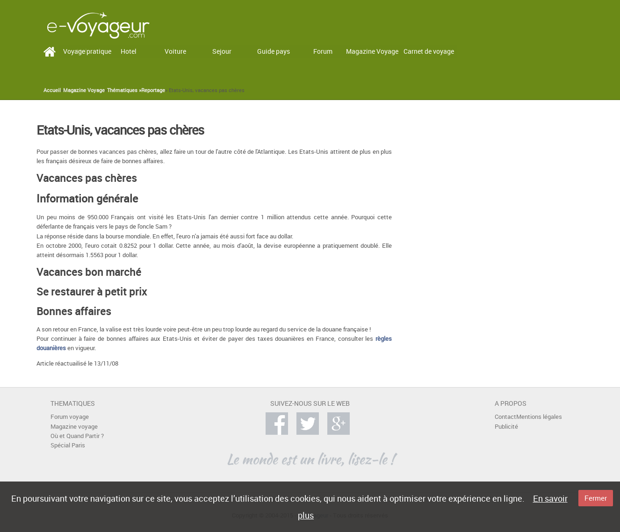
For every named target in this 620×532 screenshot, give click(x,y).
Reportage (153, 90)
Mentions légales (539, 417)
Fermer (595, 498)
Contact (505, 417)
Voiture (175, 51)
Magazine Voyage (372, 51)
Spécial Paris (67, 445)
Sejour (221, 51)
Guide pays (273, 51)
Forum (322, 51)
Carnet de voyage (429, 51)
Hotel (129, 51)
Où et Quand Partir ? (77, 436)
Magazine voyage (74, 427)
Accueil (52, 90)
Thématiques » (124, 90)
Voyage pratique (87, 51)
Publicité (506, 427)
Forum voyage (69, 417)
